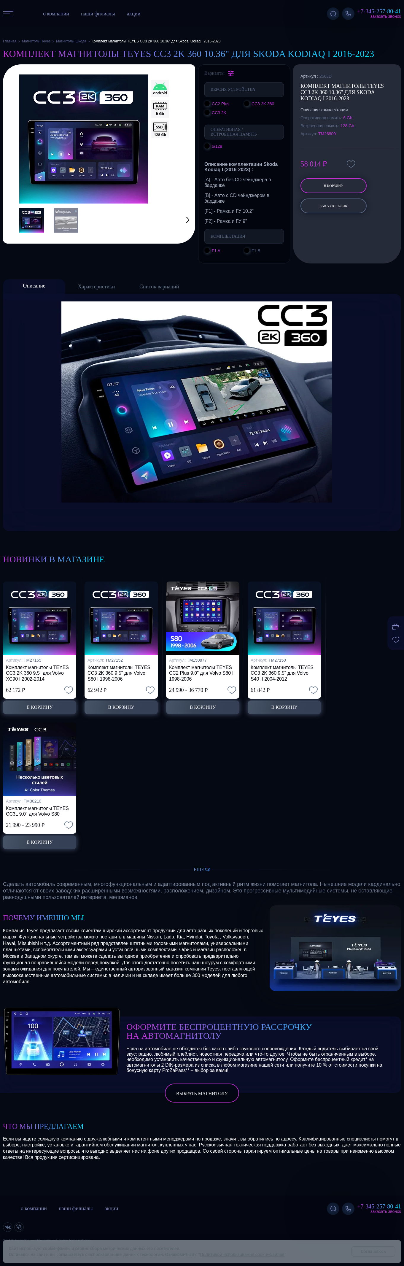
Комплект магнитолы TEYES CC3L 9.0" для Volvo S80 (37, 811)
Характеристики (96, 287)
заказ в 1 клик (333, 206)
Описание (34, 286)
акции (134, 14)
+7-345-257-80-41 (379, 11)
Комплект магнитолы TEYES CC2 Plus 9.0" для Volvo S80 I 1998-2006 (201, 673)
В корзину (333, 186)
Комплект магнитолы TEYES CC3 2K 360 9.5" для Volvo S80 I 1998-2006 (119, 673)
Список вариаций (159, 287)
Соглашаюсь (373, 1251)
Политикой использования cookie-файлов (242, 1254)
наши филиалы (98, 14)
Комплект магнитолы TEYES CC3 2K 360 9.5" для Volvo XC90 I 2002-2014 (37, 673)
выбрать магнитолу (202, 1093)
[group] (83, 139)
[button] (180, 220)
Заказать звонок (385, 16)
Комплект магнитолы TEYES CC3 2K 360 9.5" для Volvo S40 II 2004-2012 (282, 673)
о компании (56, 14)
